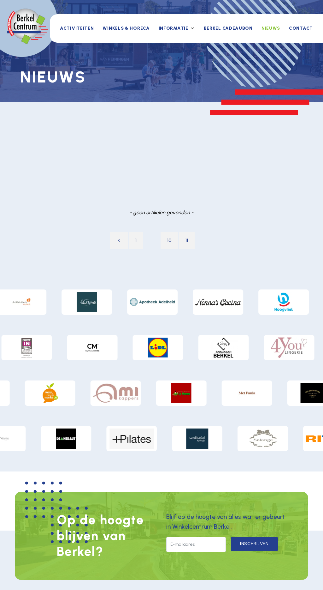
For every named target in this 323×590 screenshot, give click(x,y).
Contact (301, 28)
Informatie (173, 28)
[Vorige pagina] (119, 240)
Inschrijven (254, 543)
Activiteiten (77, 28)
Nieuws (270, 28)
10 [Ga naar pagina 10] (169, 240)
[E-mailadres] (196, 544)
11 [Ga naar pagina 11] (186, 240)
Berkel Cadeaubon (228, 28)
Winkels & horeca (126, 28)
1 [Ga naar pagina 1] (136, 240)
